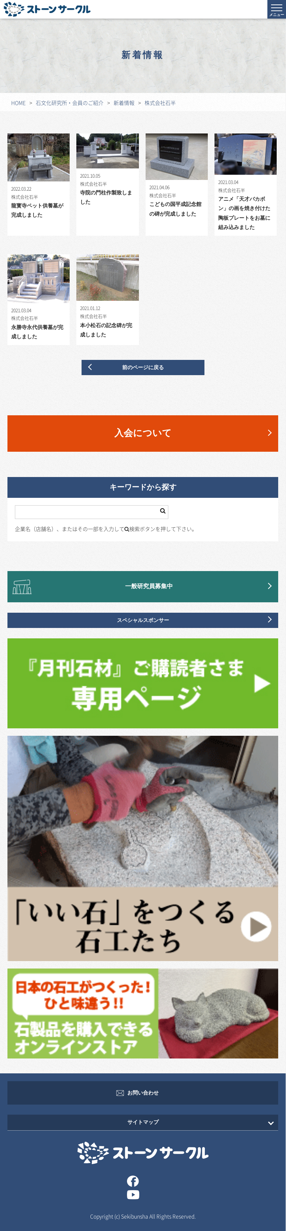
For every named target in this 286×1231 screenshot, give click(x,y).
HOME (18, 102)
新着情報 (124, 102)
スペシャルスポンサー (143, 620)
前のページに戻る (143, 367)
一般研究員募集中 (149, 586)
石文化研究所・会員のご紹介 (70, 102)
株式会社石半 (160, 102)
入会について (143, 433)
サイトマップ (143, 1122)
